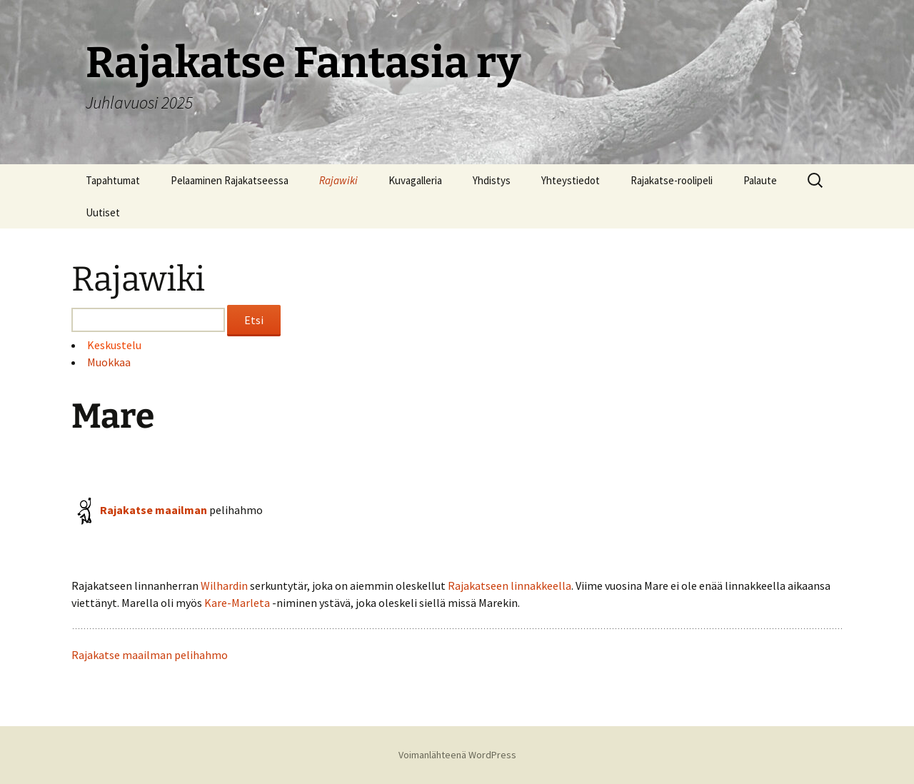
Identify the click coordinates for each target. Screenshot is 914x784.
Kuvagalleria (415, 180)
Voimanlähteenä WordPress (457, 754)
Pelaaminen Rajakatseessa (229, 180)
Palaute (760, 180)
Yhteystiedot (570, 180)
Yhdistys (492, 180)
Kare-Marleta (237, 602)
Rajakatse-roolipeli (672, 180)
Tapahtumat (113, 180)
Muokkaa (109, 362)
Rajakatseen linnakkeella (509, 585)
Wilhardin (224, 585)
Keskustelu (114, 345)
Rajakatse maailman (153, 510)
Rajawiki (338, 180)
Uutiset (103, 212)
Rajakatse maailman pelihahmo (149, 655)
